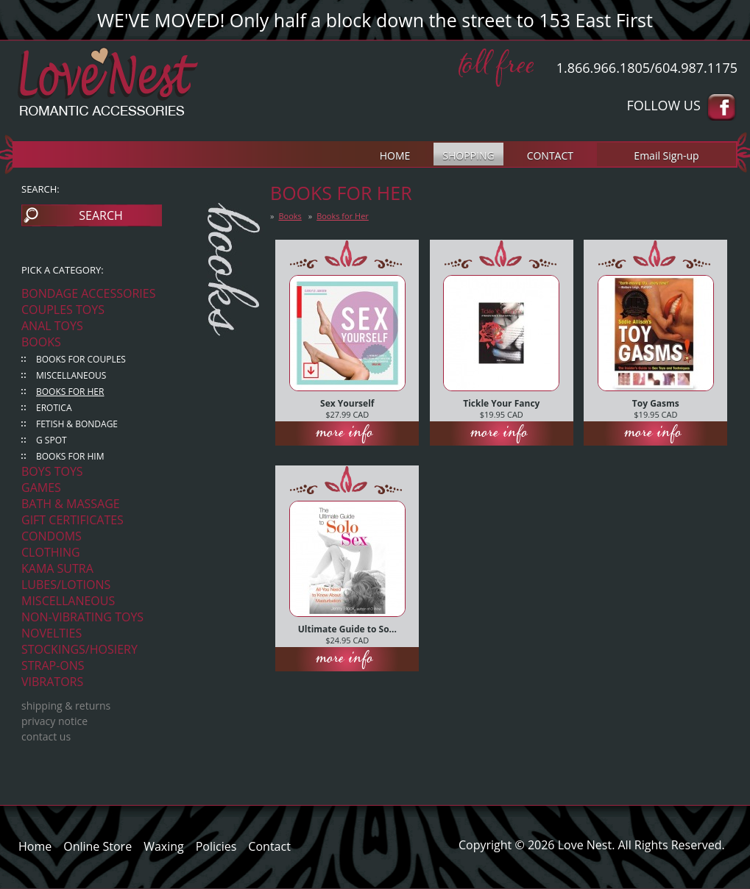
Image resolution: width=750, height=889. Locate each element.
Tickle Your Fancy (501, 403)
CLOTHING (50, 552)
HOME (395, 156)
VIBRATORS (52, 682)
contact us (46, 736)
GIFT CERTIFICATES (72, 520)
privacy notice (54, 721)
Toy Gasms (655, 403)
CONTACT (550, 156)
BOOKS (41, 342)
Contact (269, 846)
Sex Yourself (347, 403)
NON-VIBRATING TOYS (82, 617)
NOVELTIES (51, 633)
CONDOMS (51, 536)
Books (289, 215)
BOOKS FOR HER (70, 391)
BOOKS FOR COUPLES (81, 359)
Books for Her (342, 215)
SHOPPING (468, 156)
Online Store (97, 846)
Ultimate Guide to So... (347, 629)
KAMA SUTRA (57, 568)
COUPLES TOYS (63, 309)
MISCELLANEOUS (71, 375)
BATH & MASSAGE (70, 504)
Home (35, 846)
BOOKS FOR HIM (70, 456)
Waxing (164, 846)
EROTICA (54, 407)
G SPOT (51, 440)
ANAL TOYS (52, 326)
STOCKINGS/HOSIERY (79, 649)
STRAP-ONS (53, 665)
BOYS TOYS (52, 471)
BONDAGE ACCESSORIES (88, 293)
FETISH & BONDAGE (77, 424)
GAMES (41, 487)
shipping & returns (65, 706)
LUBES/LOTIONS (65, 584)
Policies (216, 846)
